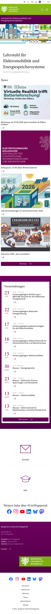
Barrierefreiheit (25, 601)
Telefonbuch (28, 2)
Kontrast (25, 2)
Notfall (36, 2)
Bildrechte (25, 593)
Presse (25, 597)
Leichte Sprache (40, 2)
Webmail (32, 2)
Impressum (25, 586)
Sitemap (25, 605)
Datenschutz (25, 590)
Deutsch (44, 2)
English (49, 2)
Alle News (23, 264)
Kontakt (4, 549)
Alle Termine (23, 419)
